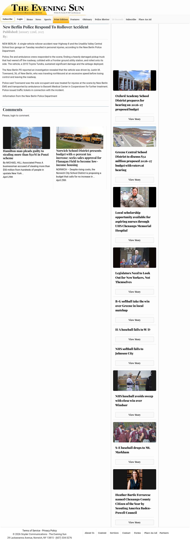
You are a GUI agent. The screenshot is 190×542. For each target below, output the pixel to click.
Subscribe (7, 19)
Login (20, 19)
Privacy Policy (49, 530)
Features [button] (74, 19)
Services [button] (114, 533)
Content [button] (102, 533)
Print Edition (61, 19)
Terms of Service (31, 530)
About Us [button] (90, 533)
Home (30, 19)
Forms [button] (137, 533)
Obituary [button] (87, 19)
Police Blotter (102, 19)
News (38, 19)
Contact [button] (126, 533)
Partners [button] (164, 533)
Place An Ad (145, 19)
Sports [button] (47, 19)
